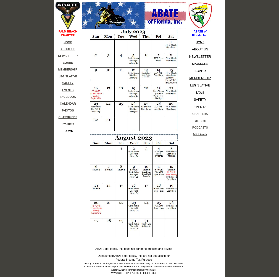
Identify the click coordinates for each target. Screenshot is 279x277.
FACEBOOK (68, 96)
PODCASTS (200, 127)
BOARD (68, 62)
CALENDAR (68, 103)
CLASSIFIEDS (68, 117)
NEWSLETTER (68, 56)
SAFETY (67, 83)
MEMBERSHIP (67, 69)
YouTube (200, 120)
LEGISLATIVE (68, 76)
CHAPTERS (200, 113)
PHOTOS (68, 110)
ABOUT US (67, 49)
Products (68, 124)
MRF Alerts (200, 134)
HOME (68, 42)
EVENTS (67, 90)
